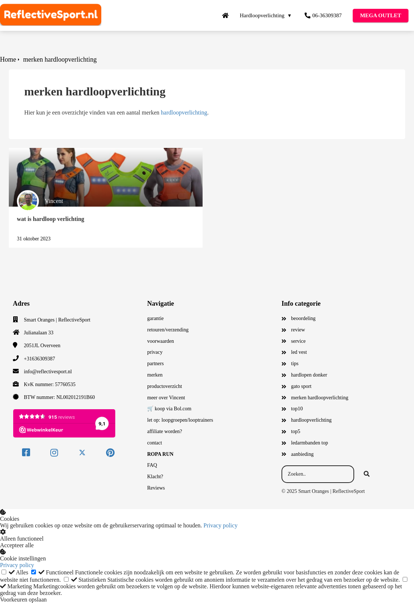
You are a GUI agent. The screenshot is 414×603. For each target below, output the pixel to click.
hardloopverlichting (184, 112)
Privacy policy (220, 525)
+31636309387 (39, 359)
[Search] (367, 474)
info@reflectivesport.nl (48, 371)
